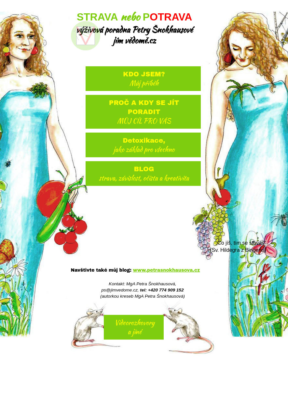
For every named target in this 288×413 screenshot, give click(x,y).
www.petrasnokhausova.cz (166, 270)
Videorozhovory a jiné (135, 327)
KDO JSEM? (144, 79)
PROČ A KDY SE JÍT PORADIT (144, 112)
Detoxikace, (144, 145)
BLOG (144, 174)
